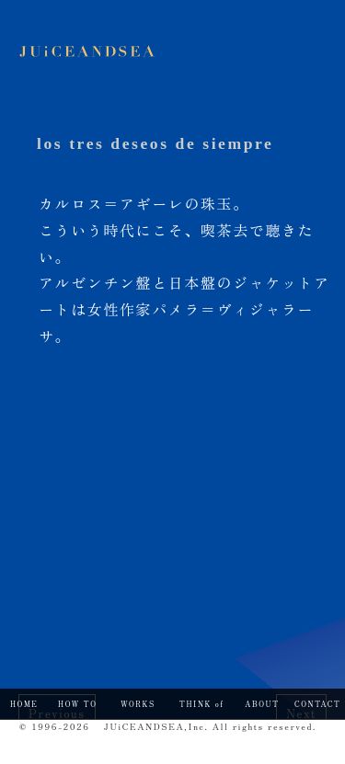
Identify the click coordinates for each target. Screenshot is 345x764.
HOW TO (78, 704)
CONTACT (317, 704)
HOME (24, 704)
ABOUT (262, 704)
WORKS (138, 704)
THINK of (201, 704)
